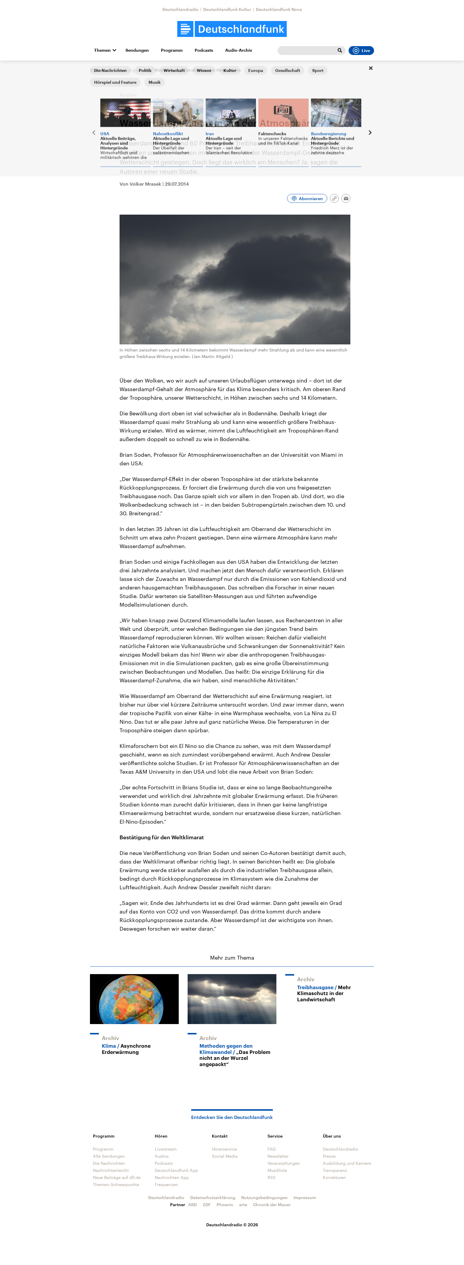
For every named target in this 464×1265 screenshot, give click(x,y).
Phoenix (225, 1204)
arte (243, 1204)
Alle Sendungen (109, 1156)
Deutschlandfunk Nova (279, 9)
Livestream (166, 1148)
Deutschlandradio (180, 9)
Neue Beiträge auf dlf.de (117, 1177)
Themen (102, 50)
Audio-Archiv (238, 50)
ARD (192, 1204)
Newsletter (278, 1156)
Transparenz (335, 1170)
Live (361, 50)
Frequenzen (166, 1184)
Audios (162, 1156)
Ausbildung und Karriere (347, 1163)
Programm (172, 50)
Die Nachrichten (109, 1163)
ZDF (207, 1204)
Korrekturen (334, 1177)
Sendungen (137, 50)
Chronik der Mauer (272, 1204)
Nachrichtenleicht (111, 1170)
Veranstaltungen (284, 1163)
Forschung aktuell (131, 69)
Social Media (225, 1156)
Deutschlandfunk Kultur (227, 9)
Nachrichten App (172, 1177)
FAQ (272, 1148)
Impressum (305, 1197)
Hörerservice (224, 1148)
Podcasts (204, 50)
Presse (329, 1156)
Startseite (99, 69)
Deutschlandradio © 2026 (232, 1224)
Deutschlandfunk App (176, 1170)
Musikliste (277, 1170)
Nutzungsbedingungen (264, 1197)
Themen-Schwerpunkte (116, 1184)
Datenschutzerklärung (212, 1197)
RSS (272, 1177)
